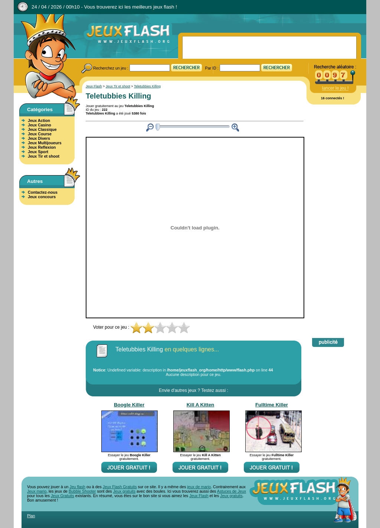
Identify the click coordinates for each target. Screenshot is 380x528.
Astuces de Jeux (231, 491)
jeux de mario (199, 486)
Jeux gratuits (124, 491)
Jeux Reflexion (42, 147)
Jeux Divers (39, 138)
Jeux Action (39, 120)
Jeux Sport (38, 151)
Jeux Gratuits (62, 495)
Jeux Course (40, 134)
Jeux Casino (39, 125)
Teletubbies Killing (147, 86)
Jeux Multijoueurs (45, 143)
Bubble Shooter (82, 491)
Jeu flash (77, 486)
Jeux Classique (42, 129)
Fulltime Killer (271, 405)
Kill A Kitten (200, 405)
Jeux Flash (45, 57)
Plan (31, 515)
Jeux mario (36, 491)
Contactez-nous (43, 192)
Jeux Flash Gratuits (120, 486)
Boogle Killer (129, 405)
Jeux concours (42, 196)
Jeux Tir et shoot (43, 156)
